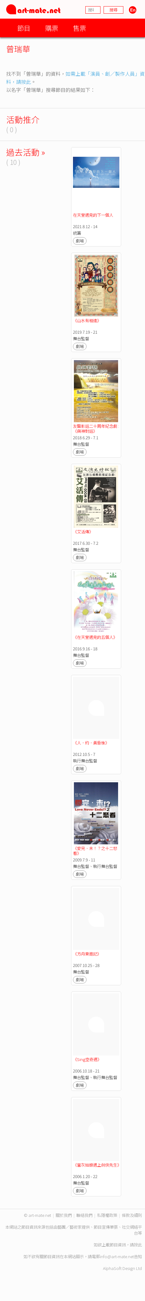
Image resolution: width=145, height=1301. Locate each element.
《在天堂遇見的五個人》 (95, 637)
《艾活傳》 (83, 532)
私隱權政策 (107, 1215)
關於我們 (64, 1215)
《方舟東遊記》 (87, 954)
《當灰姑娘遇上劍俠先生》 (97, 1165)
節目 (23, 28)
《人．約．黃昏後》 (91, 743)
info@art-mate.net (117, 1256)
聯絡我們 (84, 1215)
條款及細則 (132, 1215)
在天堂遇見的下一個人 (93, 215)
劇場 (80, 241)
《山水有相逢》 (87, 320)
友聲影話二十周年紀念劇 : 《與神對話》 (96, 428)
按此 (138, 1245)
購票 (51, 28)
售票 (79, 28)
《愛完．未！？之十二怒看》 (95, 850)
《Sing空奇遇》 (87, 1059)
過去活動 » (25, 152)
